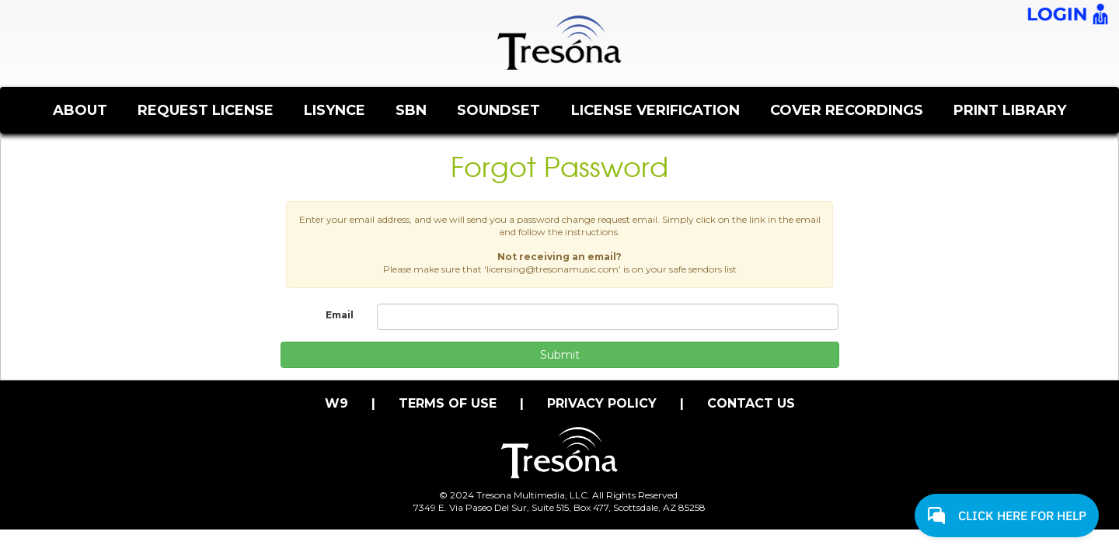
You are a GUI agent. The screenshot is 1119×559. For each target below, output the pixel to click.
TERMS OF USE (448, 403)
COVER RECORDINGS (846, 110)
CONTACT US (751, 403)
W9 (336, 403)
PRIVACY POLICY (602, 403)
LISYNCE (334, 110)
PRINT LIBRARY (1009, 110)
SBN (411, 110)
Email (340, 315)
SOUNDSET (498, 110)
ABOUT (80, 110)
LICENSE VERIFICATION (655, 110)
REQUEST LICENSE (206, 110)
